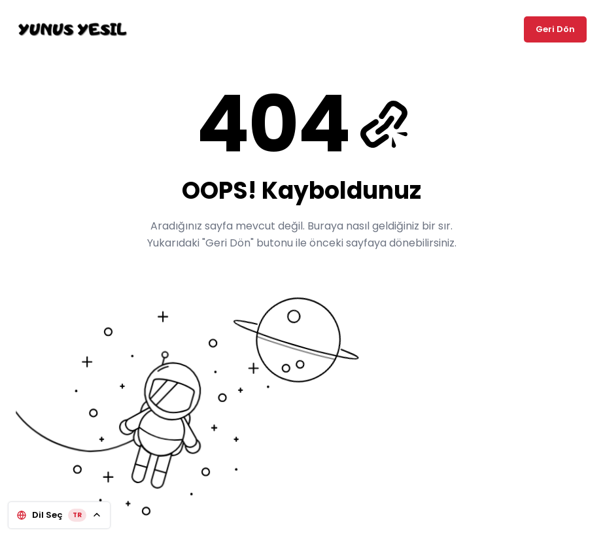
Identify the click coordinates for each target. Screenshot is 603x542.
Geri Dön (555, 29)
